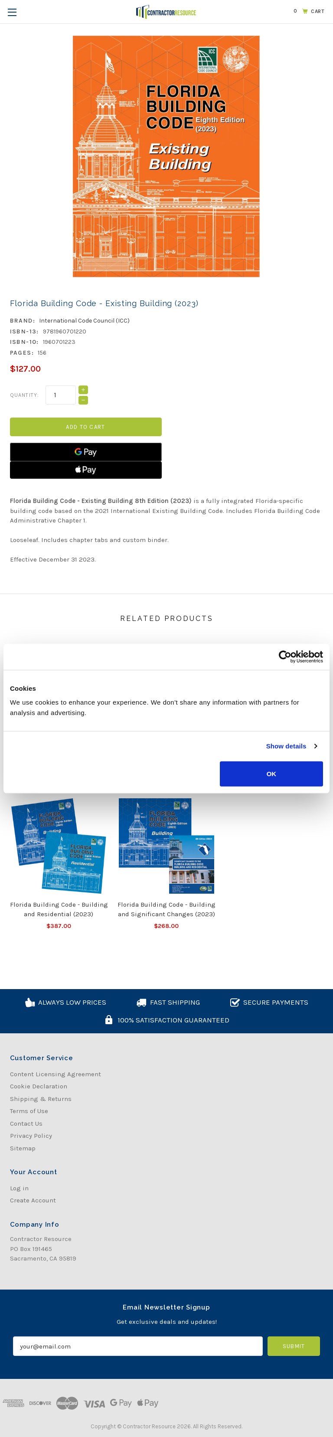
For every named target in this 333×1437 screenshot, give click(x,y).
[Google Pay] (86, 452)
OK (272, 773)
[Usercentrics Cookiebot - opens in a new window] (285, 656)
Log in (19, 1188)
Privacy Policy (31, 1136)
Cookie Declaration (38, 1086)
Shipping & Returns (41, 1099)
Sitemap (23, 1148)
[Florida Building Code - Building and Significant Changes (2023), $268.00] (166, 846)
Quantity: (24, 395)
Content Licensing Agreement (55, 1074)
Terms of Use (29, 1111)
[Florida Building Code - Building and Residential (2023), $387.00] (59, 846)
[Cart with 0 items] (307, 11)
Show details (286, 746)
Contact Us (26, 1123)
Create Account (33, 1200)
